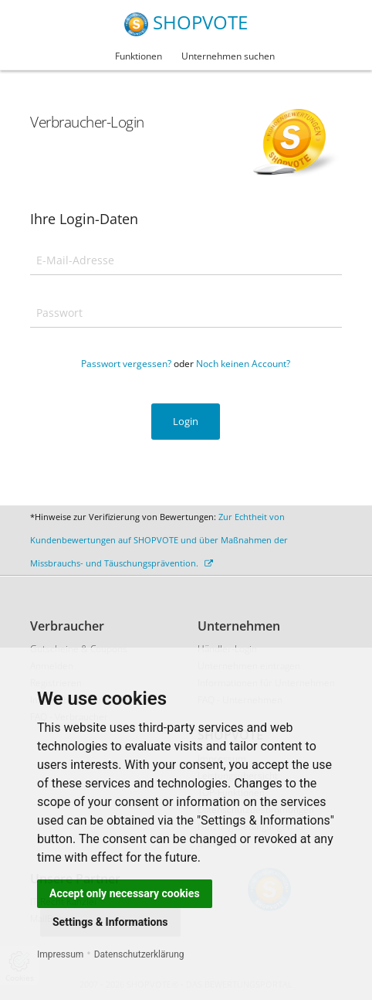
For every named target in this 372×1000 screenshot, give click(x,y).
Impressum (60, 954)
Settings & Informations (110, 922)
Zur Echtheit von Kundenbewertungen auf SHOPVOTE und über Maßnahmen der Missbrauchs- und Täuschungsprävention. (159, 540)
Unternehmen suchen (228, 56)
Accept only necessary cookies (124, 893)
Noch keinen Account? (243, 363)
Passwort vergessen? (126, 363)
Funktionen (138, 56)
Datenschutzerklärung (139, 954)
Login (185, 421)
